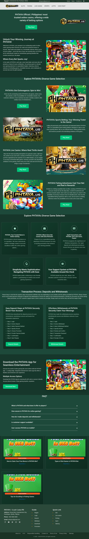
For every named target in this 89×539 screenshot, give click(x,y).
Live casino (58, 515)
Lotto (54, 6)
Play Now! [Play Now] (31, 27)
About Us (18, 533)
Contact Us (45, 533)
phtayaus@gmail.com (14, 519)
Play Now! (23, 106)
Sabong (57, 523)
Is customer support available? (22, 422)
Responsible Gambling (33, 533)
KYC (24, 533)
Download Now (11, 386)
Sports (46, 6)
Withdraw (37, 521)
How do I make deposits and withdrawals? (26, 417)
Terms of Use (53, 533)
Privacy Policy (63, 533)
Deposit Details (13, 344)
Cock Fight (61, 6)
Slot (56, 512)
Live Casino (38, 6)
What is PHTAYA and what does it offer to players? (29, 405)
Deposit (37, 518)
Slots (23, 6)
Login (36, 515)
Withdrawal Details (57, 344)
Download (37, 523)
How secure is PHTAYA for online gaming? (26, 411)
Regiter (36, 512)
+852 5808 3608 (12, 517)
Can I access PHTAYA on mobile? (23, 428)
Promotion (37, 526)
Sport (56, 521)
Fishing (29, 6)
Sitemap (71, 533)
